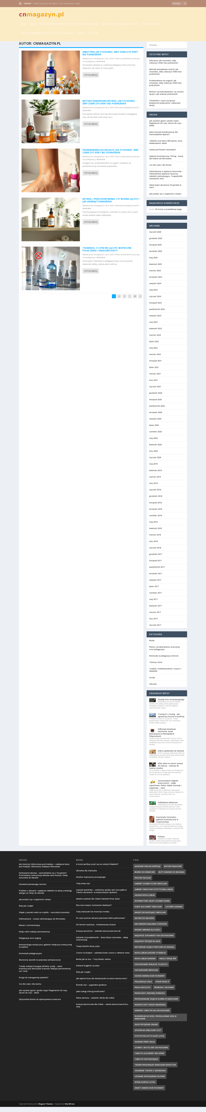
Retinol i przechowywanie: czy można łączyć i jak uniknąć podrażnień (111, 205)
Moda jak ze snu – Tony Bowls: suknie (93, 964)
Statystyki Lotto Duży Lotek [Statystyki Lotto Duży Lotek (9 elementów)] (149, 1041)
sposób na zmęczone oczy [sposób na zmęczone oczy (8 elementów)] (148, 1035)
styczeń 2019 (155, 494)
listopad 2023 (155, 308)
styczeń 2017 (155, 630)
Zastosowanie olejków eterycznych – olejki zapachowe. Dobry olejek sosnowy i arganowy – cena (165, 789)
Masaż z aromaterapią (29, 930)
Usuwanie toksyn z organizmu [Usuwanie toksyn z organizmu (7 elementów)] (150, 1075)
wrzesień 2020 (155, 417)
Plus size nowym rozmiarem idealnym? (94, 910)
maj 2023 (153, 327)
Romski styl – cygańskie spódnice (91, 990)
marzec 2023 (155, 340)
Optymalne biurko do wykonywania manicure (40, 1004)
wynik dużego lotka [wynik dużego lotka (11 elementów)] (145, 1087)
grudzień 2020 (155, 398)
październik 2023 (157, 314)
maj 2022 (153, 353)
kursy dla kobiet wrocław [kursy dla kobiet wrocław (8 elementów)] (148, 911)
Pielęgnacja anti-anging (30, 943)
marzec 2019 (155, 482)
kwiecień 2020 (155, 449)
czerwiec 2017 (155, 598)
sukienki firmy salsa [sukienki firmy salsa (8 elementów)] (145, 1047)
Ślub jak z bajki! (26, 911)
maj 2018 (153, 527)
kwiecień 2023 (155, 333)
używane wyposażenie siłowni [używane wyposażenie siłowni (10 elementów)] (150, 1081)
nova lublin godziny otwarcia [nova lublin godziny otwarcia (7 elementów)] (150, 958)
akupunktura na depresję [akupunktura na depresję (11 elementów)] (147, 871)
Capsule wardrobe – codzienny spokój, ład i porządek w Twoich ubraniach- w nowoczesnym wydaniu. (101, 896)
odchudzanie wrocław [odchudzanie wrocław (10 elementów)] (146, 975)
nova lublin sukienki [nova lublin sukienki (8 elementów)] (145, 963)
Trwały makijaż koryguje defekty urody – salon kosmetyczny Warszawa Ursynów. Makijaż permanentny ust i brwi (45, 973)
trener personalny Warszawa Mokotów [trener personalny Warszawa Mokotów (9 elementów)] (155, 1070)
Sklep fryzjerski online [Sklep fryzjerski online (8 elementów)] (146, 1029)
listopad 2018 (155, 507)
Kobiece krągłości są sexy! (87, 970)
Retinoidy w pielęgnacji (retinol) (120, 24)
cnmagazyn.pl (99, 64)
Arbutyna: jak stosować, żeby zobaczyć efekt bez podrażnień (110, 58)
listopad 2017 (155, 565)
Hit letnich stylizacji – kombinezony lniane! (96, 929)
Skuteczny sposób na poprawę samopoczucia (40, 965)
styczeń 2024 (155, 301)
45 (135, 301)
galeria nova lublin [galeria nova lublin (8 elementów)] (145, 900)
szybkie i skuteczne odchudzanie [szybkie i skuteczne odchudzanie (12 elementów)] (151, 1052)
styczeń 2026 (155, 237)
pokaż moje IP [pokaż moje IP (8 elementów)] (162, 986)
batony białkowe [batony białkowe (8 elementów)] (173, 871)
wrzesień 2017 (155, 578)
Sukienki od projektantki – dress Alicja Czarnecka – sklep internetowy (102, 943)
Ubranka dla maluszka (86, 875)
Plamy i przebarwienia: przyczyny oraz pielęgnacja (69, 24)
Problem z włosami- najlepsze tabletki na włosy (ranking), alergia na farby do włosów (45, 896)
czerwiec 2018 (155, 520)
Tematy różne (150, 24)
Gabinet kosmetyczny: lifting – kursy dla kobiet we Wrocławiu (166, 162)
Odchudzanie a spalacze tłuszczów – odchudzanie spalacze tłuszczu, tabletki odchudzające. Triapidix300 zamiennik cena (166, 180)
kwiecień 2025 (155, 269)
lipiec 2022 (154, 346)
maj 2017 (153, 604)
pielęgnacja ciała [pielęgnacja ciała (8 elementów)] (143, 986)
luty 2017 (153, 623)
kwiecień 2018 (155, 533)
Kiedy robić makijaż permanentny (34, 936)
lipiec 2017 (154, 591)
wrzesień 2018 (155, 514)
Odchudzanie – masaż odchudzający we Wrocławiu (42, 924)
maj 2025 (153, 263)
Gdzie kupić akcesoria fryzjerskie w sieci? (165, 191)
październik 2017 (157, 572)
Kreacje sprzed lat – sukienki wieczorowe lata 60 (98, 936)
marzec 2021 (155, 379)
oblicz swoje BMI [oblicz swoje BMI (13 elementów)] (167, 963)
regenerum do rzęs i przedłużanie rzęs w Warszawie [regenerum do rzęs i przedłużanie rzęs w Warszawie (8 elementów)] (155, 1022)
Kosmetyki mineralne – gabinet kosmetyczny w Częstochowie (167, 824)
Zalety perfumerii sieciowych (162, 155)
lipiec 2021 (154, 372)
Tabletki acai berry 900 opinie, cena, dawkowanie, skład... (57, 3)
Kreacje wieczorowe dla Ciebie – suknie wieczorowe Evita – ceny (102, 1010)
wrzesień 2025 (155, 256)
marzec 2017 (155, 617)
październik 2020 (157, 411)
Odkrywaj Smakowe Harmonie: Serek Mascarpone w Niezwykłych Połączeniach (162, 738)
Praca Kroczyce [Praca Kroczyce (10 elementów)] (142, 992)
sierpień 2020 (155, 424)
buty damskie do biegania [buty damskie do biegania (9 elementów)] (171, 877)
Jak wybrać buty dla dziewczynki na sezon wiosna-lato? (101, 983)
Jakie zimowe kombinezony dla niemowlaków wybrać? (163, 138)
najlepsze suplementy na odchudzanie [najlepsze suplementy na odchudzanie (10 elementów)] (154, 940)
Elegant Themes (45, 1109)
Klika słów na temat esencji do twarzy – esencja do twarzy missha (166, 770)
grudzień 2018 (155, 501)
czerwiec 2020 (155, 437)
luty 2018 (153, 546)
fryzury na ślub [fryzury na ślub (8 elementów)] (143, 883)
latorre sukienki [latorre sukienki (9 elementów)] (173, 911)
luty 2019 (153, 488)
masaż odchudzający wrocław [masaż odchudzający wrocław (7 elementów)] (150, 917)
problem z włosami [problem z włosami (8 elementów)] (164, 992)
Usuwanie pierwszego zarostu (32, 889)
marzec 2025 (155, 275)
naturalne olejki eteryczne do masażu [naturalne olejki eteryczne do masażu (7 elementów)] (154, 952)
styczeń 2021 (155, 391)
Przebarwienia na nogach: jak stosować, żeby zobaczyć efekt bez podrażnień (111, 156)
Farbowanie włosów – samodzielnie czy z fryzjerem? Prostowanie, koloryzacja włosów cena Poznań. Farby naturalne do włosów (43, 880)
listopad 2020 (155, 404)
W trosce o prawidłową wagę (168, 214)
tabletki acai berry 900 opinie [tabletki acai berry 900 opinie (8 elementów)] (149, 1058)
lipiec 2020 (154, 430)
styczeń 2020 (155, 462)
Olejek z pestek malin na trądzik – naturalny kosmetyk (44, 917)
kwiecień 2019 (155, 475)
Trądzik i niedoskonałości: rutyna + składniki (47, 33)
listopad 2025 (155, 250)
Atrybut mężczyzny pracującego (91, 882)
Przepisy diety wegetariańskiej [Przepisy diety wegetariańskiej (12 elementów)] (150, 1009)
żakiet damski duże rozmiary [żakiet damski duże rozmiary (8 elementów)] (149, 1093)
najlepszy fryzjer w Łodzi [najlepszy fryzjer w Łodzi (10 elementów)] (147, 946)
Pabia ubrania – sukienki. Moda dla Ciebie (95, 1003)
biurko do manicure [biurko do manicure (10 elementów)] (145, 877)
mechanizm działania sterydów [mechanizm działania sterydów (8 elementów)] (151, 929)
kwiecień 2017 (155, 611)
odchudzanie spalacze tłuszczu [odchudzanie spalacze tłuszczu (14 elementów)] (151, 969)
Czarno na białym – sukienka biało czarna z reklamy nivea (103, 958)
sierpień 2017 (155, 585)
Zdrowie (93, 33)
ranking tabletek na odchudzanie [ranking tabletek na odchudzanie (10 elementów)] (152, 1015)
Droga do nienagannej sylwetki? (33, 982)
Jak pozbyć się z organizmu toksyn (165, 199)
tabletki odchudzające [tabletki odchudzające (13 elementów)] (146, 1064)
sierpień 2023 (155, 320)
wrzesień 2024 (155, 282)
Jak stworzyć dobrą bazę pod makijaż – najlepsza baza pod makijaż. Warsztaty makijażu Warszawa (44, 870)
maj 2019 (153, 469)
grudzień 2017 (155, 559)
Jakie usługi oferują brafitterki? (90, 996)
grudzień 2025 (155, 243)
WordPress (69, 1109)
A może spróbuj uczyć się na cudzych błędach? (97, 869)
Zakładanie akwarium (168, 807)
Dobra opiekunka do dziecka (171, 756)
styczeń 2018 (155, 553)
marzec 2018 (155, 540)
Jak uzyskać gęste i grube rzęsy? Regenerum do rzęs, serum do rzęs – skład (166, 128)
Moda (33, 24)
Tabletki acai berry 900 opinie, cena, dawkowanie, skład (165, 147)
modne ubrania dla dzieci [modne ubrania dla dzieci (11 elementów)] (147, 935)
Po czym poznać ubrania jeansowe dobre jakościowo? (100, 923)
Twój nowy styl (83, 888)
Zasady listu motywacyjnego (171, 704)
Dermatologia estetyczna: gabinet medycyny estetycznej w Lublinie (45, 950)
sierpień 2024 (155, 288)
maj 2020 (153, 443)
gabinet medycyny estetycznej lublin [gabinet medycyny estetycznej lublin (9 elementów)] (154, 894)
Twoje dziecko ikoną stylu (88, 951)
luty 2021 (153, 385)
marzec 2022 (155, 359)
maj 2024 (153, 295)
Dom (23, 24)
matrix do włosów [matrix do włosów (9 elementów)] (144, 923)
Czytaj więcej (90, 80)
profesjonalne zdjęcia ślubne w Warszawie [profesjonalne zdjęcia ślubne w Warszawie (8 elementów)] (156, 1004)
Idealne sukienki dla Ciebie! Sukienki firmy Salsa (98, 904)
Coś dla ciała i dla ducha (160, 170)
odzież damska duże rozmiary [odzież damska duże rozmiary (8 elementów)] (150, 981)
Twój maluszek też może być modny (92, 916)
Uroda (80, 33)
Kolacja (161, 841)
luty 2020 (153, 456)
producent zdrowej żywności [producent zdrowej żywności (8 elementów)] (150, 998)
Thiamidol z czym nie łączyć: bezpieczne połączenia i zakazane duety (107, 254)
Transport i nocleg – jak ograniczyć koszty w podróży (171, 720)
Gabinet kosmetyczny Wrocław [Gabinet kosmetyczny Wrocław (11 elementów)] (151, 888)
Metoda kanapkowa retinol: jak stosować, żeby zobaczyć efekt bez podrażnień (109, 107)
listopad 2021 (155, 366)
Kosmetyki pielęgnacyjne (30, 958)
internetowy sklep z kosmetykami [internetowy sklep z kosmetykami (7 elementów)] (152, 906)
